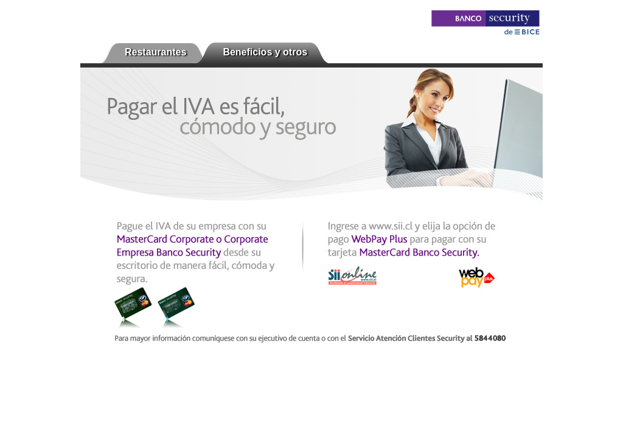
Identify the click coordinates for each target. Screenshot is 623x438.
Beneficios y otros (265, 52)
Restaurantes (155, 52)
